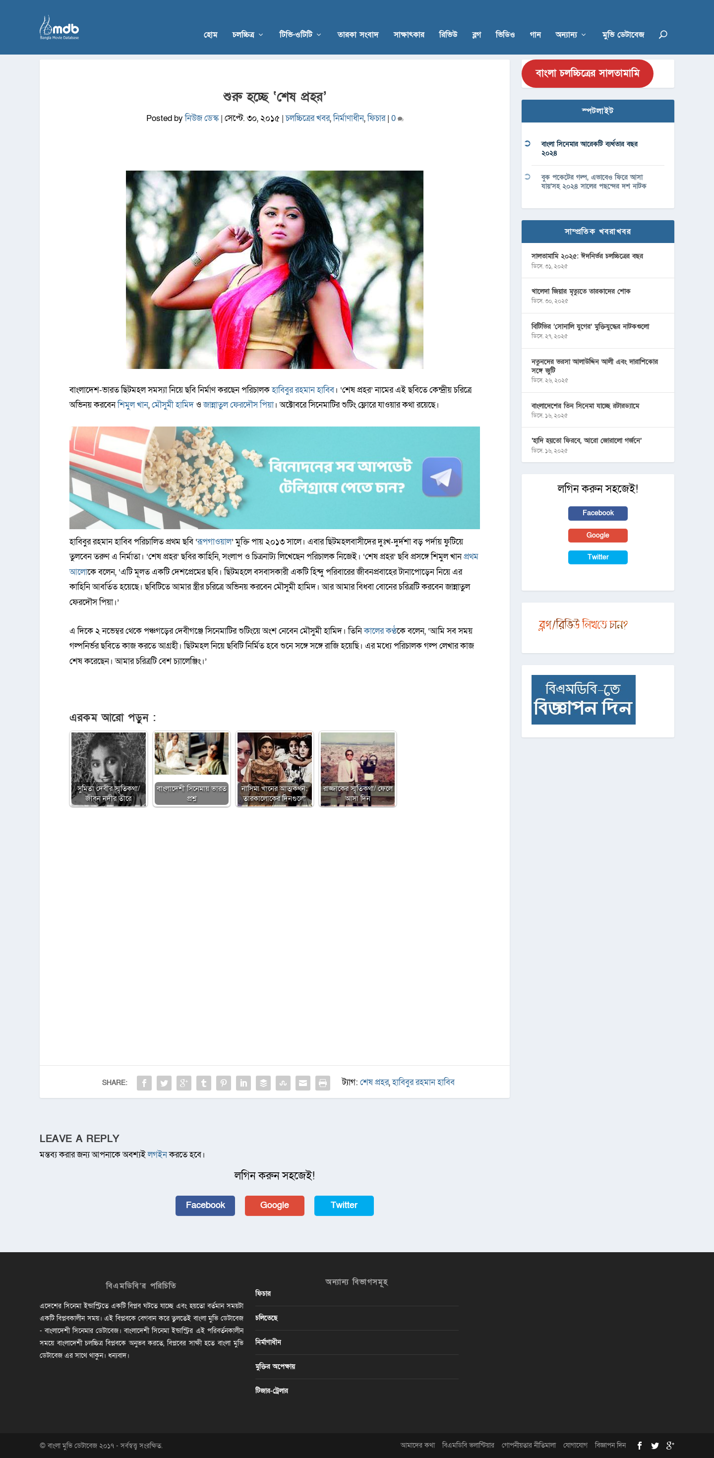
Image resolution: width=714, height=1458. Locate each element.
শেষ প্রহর (374, 1082)
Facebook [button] (205, 1205)
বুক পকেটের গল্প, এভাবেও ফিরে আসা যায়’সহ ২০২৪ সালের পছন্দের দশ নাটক (594, 182)
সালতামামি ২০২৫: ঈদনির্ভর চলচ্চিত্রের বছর (587, 256)
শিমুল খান (133, 405)
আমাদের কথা (418, 1445)
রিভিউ (448, 20)
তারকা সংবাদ (358, 20)
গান (535, 20)
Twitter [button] (344, 1205)
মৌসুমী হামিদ (173, 405)
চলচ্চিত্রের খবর (308, 118)
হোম (211, 20)
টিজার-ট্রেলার (271, 1391)
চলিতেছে (266, 1318)
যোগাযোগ (575, 1445)
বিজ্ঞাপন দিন (610, 1445)
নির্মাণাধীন (348, 118)
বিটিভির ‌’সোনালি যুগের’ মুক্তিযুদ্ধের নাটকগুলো (590, 326)
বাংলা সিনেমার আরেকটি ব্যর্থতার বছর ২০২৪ (589, 148)
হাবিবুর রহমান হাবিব (303, 390)
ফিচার (376, 118)
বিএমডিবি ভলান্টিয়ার (468, 1445)
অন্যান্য (566, 20)
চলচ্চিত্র (243, 20)
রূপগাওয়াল (214, 541)
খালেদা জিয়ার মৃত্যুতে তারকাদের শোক (581, 291)
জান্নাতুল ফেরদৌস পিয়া (238, 405)
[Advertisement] (274, 887)
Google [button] (274, 1205)
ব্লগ (477, 20)
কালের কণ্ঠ (380, 631)
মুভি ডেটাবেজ (623, 20)
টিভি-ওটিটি (296, 20)
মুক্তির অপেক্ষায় (275, 1366)
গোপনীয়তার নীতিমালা (529, 1445)
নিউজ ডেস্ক (202, 118)
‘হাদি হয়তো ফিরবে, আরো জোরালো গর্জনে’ (587, 440)
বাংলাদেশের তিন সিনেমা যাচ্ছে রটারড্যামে (585, 406)
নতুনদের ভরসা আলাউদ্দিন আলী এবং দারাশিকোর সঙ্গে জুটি (595, 366)
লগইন (157, 1154)
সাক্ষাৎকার (409, 20)
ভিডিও (505, 20)
